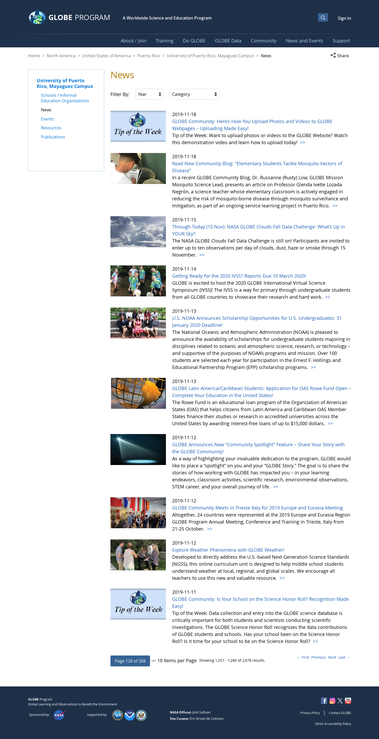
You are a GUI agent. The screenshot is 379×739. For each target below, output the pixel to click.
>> (302, 142)
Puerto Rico (148, 56)
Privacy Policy (310, 713)
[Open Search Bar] (323, 17)
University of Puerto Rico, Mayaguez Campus (210, 56)
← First (303, 657)
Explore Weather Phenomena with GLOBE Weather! (228, 550)
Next (332, 657)
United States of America (106, 56)
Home (34, 56)
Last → (344, 657)
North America (61, 56)
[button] (340, 56)
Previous (318, 657)
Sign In (344, 18)
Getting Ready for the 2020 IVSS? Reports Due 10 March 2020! (239, 276)
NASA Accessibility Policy (333, 724)
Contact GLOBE (340, 713)
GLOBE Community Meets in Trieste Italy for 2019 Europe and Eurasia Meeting (257, 508)
